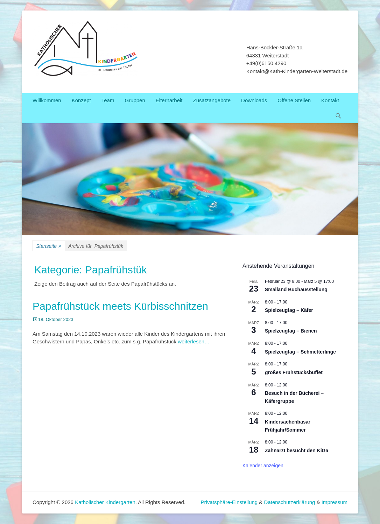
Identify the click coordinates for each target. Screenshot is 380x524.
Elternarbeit (169, 100)
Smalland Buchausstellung (296, 289)
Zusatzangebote (212, 100)
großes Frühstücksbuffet (294, 372)
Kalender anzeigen (262, 465)
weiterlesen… (194, 341)
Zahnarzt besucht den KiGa (296, 450)
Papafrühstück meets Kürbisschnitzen (120, 306)
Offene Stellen (294, 100)
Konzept (81, 100)
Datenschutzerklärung (289, 502)
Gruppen (135, 100)
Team (107, 100)
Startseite (48, 246)
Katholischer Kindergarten (105, 502)
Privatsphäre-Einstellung (230, 502)
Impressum (334, 502)
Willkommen (47, 100)
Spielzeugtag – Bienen (291, 331)
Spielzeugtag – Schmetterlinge (300, 352)
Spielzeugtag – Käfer (289, 310)
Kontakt (330, 100)
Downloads (254, 100)
